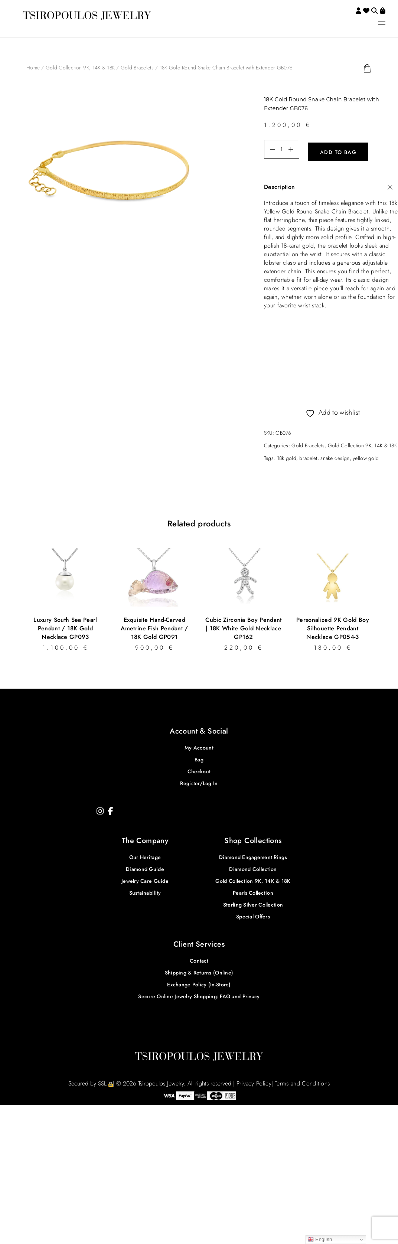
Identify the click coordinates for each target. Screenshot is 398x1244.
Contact (199, 958)
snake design (334, 456)
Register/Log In (199, 780)
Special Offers (253, 914)
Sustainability (145, 890)
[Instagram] (100, 808)
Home (33, 67)
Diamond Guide (145, 867)
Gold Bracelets (137, 67)
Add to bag (338, 149)
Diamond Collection (253, 867)
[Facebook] (110, 808)
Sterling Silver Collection (253, 902)
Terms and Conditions (302, 1081)
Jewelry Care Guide (145, 878)
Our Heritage (145, 855)
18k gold (286, 456)
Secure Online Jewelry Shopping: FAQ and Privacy (199, 994)
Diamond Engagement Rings (253, 855)
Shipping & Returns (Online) (199, 970)
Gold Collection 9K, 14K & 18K (80, 67)
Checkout (199, 769)
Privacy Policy (253, 1081)
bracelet (308, 456)
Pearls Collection (253, 890)
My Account (199, 745)
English (320, 1240)
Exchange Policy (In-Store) (199, 982)
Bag (199, 757)
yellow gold (366, 456)
